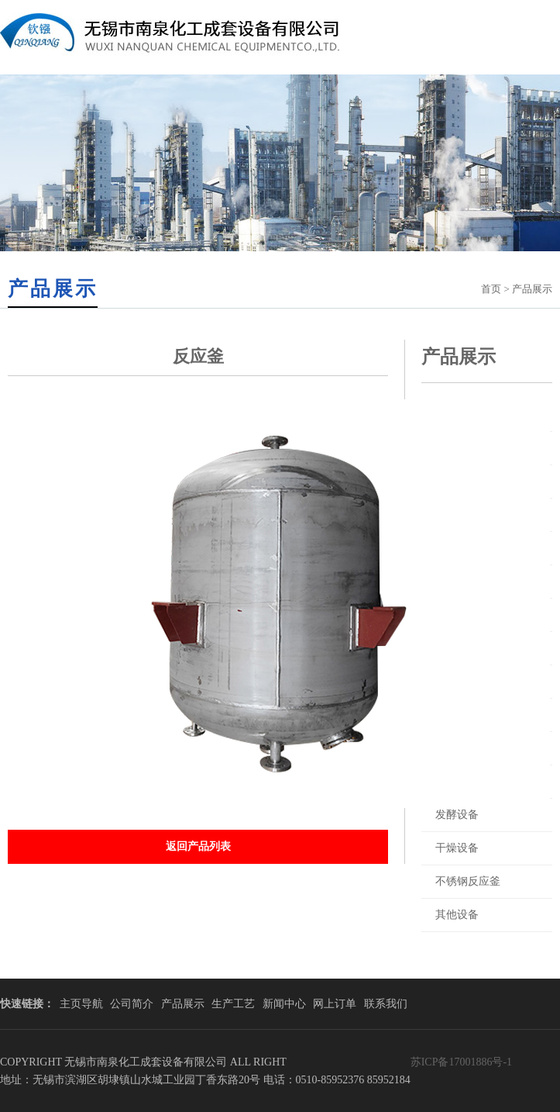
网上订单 (334, 1004)
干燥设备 (457, 848)
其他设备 (457, 914)
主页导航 (81, 1004)
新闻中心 (284, 1004)
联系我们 (385, 1004)
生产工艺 (233, 1004)
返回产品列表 (198, 846)
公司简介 (131, 1004)
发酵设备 (457, 814)
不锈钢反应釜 (467, 881)
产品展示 (182, 1004)
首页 (491, 289)
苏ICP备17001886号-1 (461, 1062)
